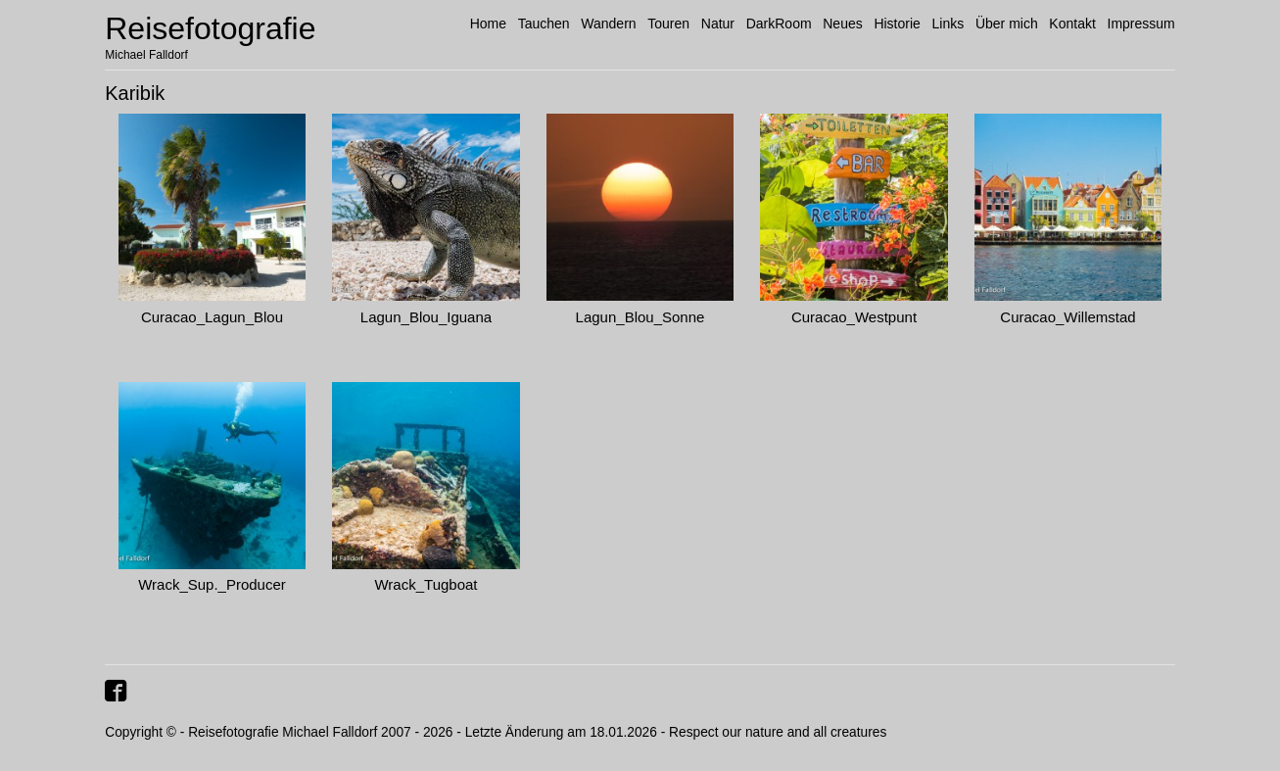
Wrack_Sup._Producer (212, 584)
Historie (897, 23)
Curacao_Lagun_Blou (212, 317)
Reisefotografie (210, 28)
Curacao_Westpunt (854, 317)
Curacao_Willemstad (1067, 317)
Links (948, 23)
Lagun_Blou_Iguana (426, 317)
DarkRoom (779, 23)
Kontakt (1072, 23)
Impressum (1141, 23)
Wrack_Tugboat (425, 584)
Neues (842, 23)
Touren (668, 23)
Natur (718, 23)
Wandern (608, 23)
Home (488, 23)
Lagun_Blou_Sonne (640, 317)
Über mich (1006, 23)
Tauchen (544, 23)
